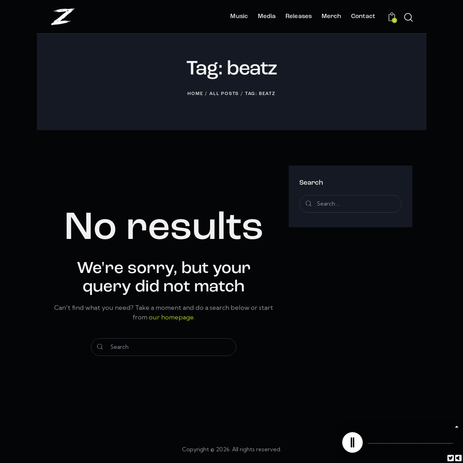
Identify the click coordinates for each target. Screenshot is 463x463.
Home (195, 93)
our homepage (171, 317)
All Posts (224, 93)
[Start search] (407, 17)
